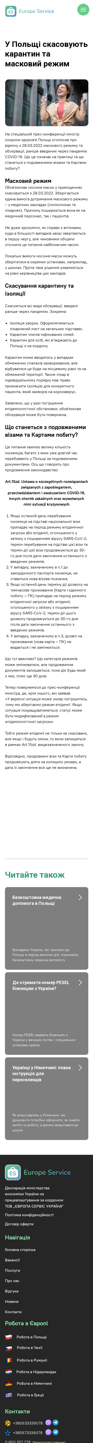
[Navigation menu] (83, 9)
